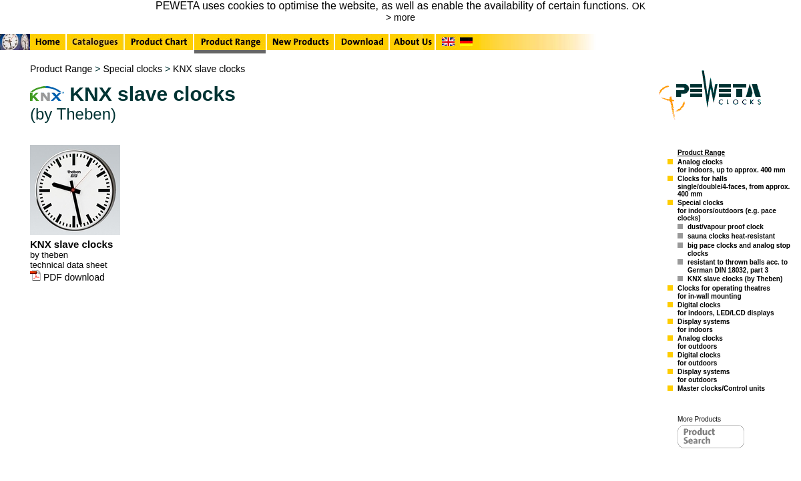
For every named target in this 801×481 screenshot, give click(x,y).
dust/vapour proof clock (726, 226)
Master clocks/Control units (721, 388)
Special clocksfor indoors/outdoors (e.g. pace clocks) (727, 210)
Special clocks (132, 68)
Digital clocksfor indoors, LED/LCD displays (726, 309)
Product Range (61, 68)
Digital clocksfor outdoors (699, 359)
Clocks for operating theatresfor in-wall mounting (724, 292)
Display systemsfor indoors (704, 325)
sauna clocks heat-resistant (731, 236)
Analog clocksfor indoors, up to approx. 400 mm (732, 166)
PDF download (67, 277)
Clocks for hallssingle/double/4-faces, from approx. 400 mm (734, 186)
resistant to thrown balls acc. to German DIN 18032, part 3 (738, 266)
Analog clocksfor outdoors (700, 342)
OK (638, 6)
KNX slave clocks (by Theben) (735, 279)
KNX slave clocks (209, 68)
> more (400, 17)
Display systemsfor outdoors (704, 375)
